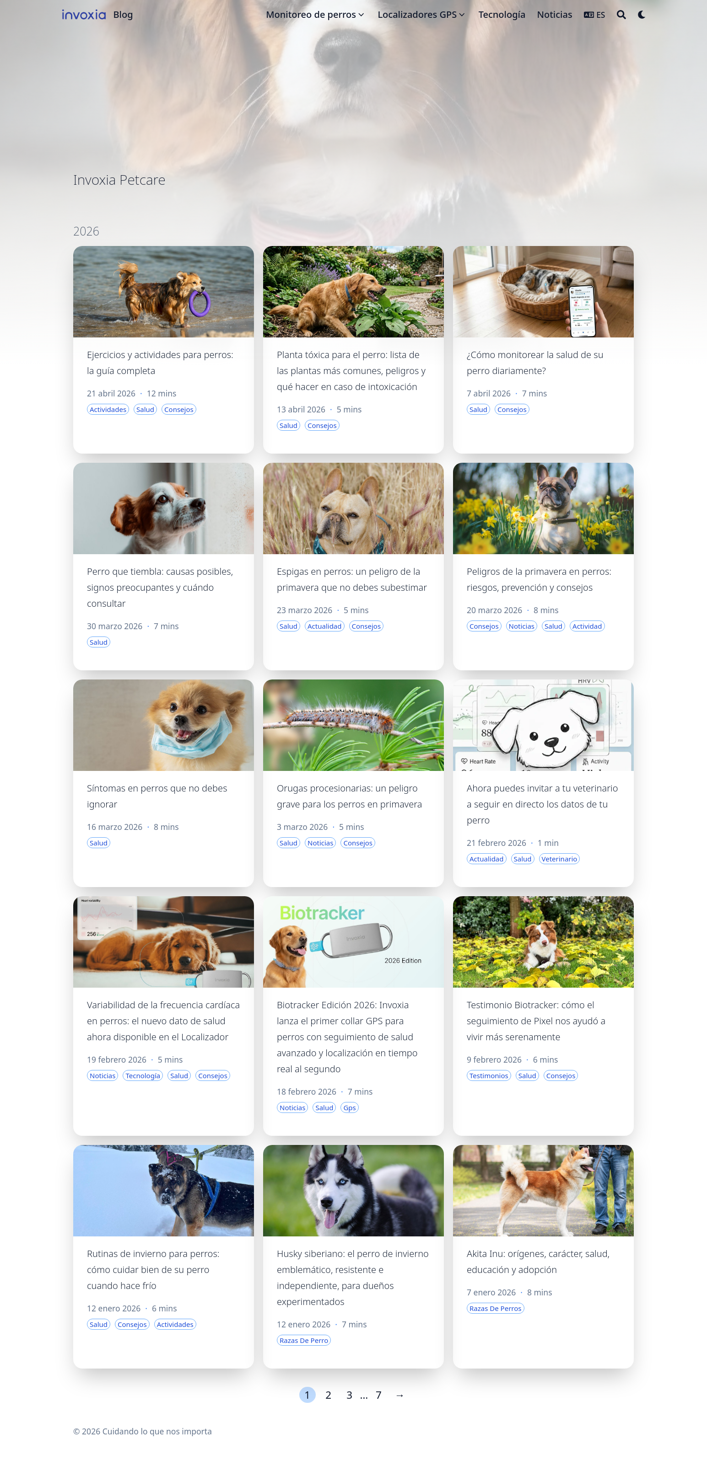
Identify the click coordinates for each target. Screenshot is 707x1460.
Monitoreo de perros (311, 14)
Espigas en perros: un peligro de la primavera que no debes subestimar (352, 579)
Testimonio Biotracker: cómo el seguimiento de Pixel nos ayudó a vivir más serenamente (536, 1021)
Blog (123, 14)
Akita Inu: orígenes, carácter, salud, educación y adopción (538, 1261)
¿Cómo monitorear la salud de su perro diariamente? (535, 362)
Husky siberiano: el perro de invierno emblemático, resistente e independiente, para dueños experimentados (353, 1277)
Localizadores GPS (417, 14)
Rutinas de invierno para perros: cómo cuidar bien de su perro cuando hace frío (153, 1269)
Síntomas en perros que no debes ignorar (157, 796)
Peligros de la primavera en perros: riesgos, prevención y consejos (539, 579)
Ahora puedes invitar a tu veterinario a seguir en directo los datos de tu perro (542, 804)
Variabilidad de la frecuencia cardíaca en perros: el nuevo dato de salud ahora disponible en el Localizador (163, 1021)
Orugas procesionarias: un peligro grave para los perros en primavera (349, 796)
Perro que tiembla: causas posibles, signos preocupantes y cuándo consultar (160, 587)
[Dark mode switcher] (642, 14)
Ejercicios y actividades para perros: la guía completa (160, 362)
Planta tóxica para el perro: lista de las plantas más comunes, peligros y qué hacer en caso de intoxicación (351, 370)
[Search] (621, 14)
